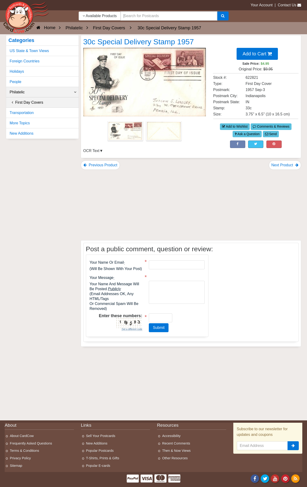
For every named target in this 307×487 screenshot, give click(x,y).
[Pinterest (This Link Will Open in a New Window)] (274, 144)
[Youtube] (275, 478)
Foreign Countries (24, 61)
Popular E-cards (98, 466)
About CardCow (22, 436)
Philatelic (43, 92)
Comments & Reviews (271, 126)
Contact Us (287, 5)
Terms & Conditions (24, 451)
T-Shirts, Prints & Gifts (102, 458)
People (15, 82)
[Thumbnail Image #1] (126, 132)
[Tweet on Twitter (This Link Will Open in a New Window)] (255, 144)
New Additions (21, 133)
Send (271, 134)
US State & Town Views (29, 51)
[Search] (223, 15)
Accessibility (171, 436)
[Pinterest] (285, 478)
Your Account (262, 5)
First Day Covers (26, 102)
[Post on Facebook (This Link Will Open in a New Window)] (237, 144)
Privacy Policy (20, 458)
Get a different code (132, 329)
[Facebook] (255, 478)
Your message (102, 278)
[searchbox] (168, 16)
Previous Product (100, 165)
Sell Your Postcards (100, 436)
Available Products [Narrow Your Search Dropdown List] (100, 16)
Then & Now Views (176, 451)
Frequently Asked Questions (31, 443)
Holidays (17, 71)
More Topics (20, 123)
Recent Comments (176, 443)
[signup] (293, 445)
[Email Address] (262, 445)
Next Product (285, 165)
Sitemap (16, 466)
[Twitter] (265, 478)
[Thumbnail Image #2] (164, 132)
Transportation (22, 113)
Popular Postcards (100, 451)
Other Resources (175, 458)
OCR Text (91, 151)
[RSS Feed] (295, 478)
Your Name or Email (107, 262)
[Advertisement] (191, 205)
